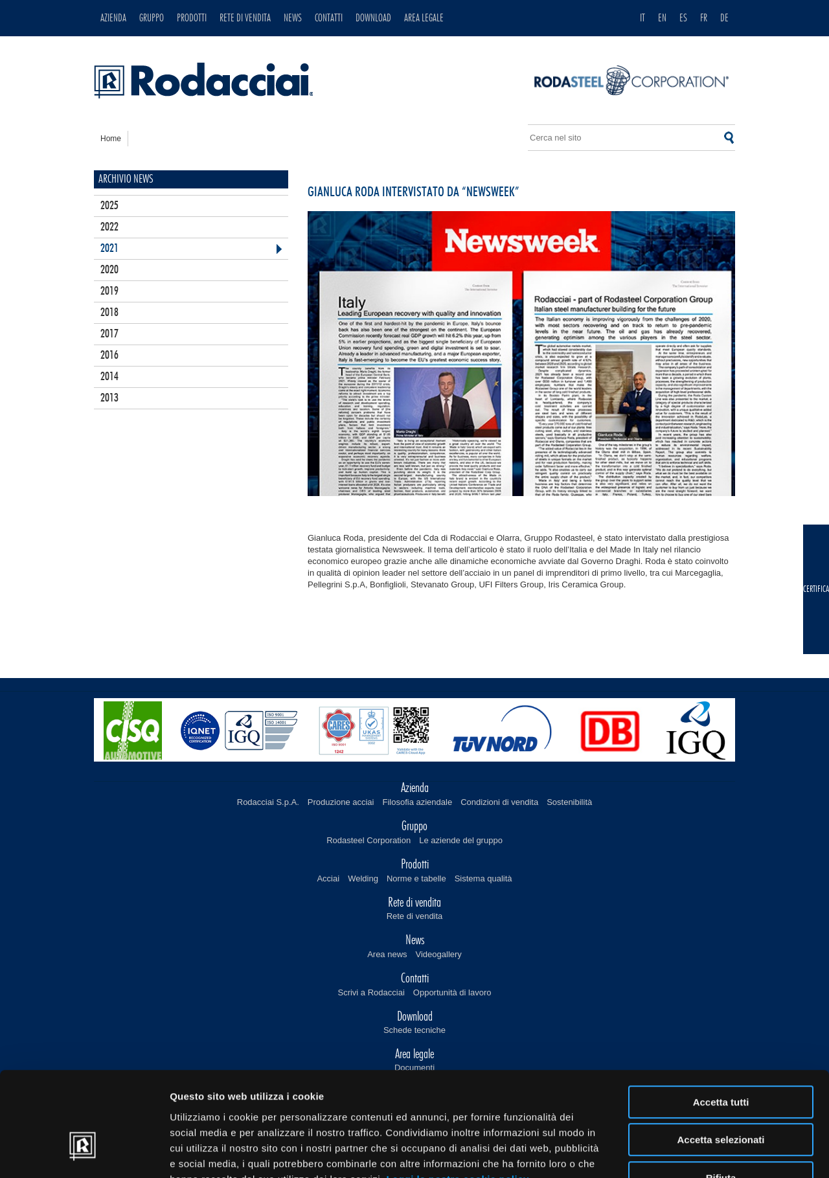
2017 (109, 334)
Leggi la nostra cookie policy (457, 1096)
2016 (109, 355)
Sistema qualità (483, 878)
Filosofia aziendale (417, 802)
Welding (363, 878)
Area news (387, 954)
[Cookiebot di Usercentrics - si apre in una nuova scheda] (84, 1152)
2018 (109, 313)
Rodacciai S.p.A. (268, 802)
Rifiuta (721, 1095)
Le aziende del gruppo (461, 840)
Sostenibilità (569, 802)
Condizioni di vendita (499, 802)
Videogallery (439, 954)
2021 (109, 249)
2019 (109, 291)
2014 (109, 377)
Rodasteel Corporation (368, 840)
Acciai (328, 878)
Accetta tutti (721, 1019)
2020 (109, 270)
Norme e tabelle (416, 878)
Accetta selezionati (720, 1057)
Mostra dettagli (681, 1152)
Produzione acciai (341, 802)
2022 (109, 227)
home (110, 138)
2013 (109, 398)
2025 (109, 206)
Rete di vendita (415, 916)
